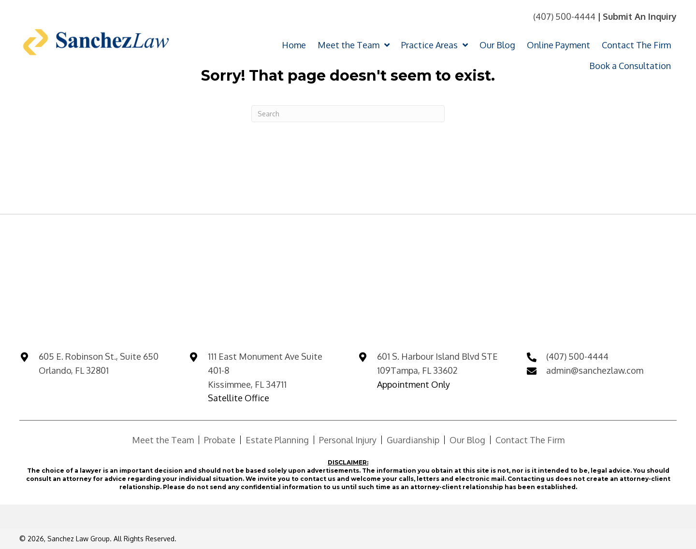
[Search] (348, 113)
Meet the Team (163, 440)
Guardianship (413, 440)
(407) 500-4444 (564, 16)
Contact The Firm (530, 440)
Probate (219, 440)
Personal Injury (348, 440)
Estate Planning (277, 440)
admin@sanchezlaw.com (594, 370)
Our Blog (467, 440)
